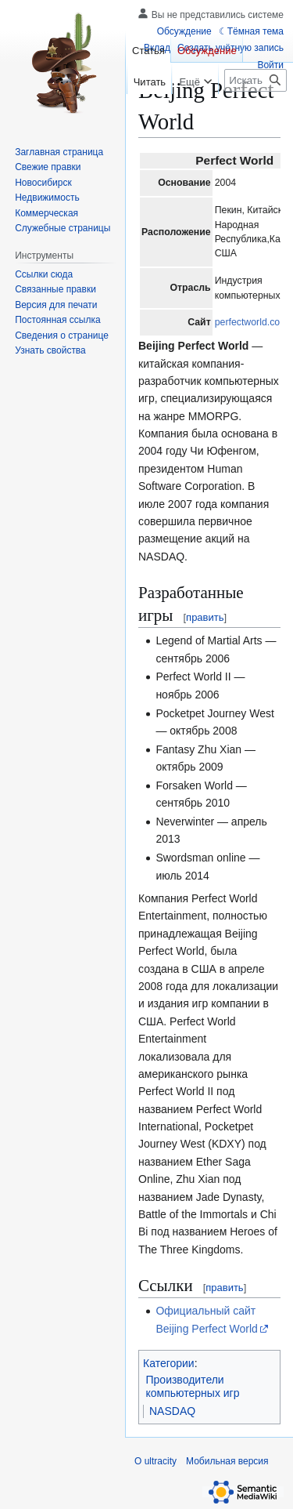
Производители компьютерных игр (193, 1386)
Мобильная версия (227, 1461)
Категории (169, 1363)
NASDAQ (172, 1411)
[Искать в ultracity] (255, 80)
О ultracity (155, 1461)
